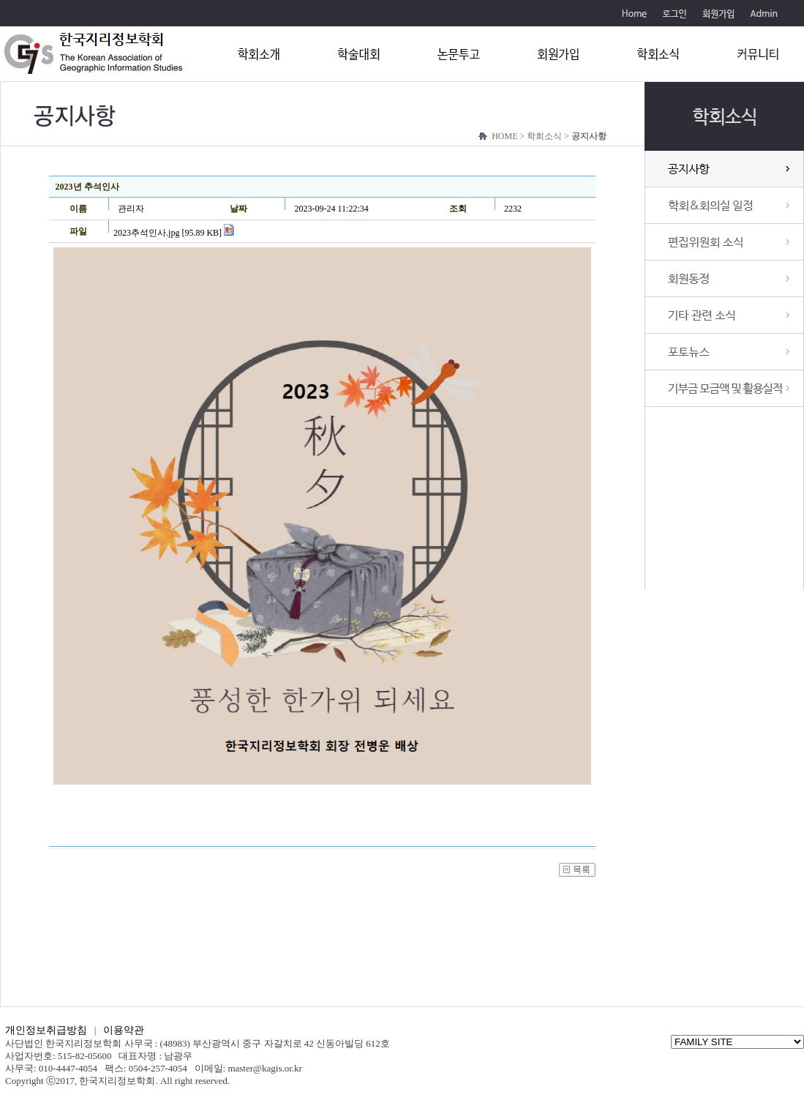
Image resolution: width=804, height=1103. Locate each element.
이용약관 (123, 1030)
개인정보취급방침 (46, 1030)
